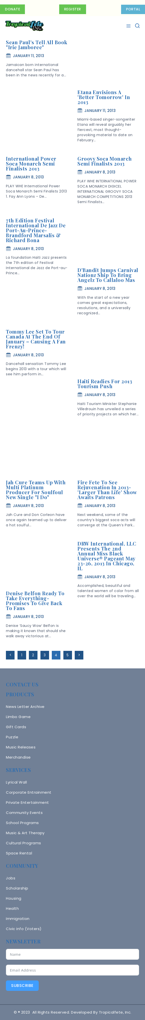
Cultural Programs (23, 843)
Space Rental (19, 853)
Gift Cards (16, 726)
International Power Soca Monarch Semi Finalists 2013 (31, 163)
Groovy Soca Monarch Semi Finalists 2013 (104, 161)
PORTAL (133, 9)
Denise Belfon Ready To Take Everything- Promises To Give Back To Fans (35, 600)
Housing (13, 898)
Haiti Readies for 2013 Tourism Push (104, 383)
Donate (12, 9)
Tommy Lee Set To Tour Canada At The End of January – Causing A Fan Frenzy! (36, 339)
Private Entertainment (27, 802)
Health (12, 908)
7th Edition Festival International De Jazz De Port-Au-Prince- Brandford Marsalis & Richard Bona (36, 230)
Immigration (18, 918)
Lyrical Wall (16, 782)
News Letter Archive (25, 706)
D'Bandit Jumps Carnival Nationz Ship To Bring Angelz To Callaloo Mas (107, 275)
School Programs (22, 822)
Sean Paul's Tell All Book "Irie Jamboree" (36, 44)
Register (72, 9)
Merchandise (18, 757)
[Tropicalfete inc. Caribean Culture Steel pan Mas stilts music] (24, 26)
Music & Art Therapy (25, 832)
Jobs (10, 878)
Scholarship (17, 888)
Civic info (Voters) (24, 928)
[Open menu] (129, 25)
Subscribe (22, 985)
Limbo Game (18, 716)
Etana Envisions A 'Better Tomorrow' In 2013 (103, 97)
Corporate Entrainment (29, 792)
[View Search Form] (137, 26)
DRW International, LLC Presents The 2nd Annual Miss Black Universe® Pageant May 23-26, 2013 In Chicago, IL (106, 556)
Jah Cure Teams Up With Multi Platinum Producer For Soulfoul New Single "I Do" (36, 489)
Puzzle (12, 737)
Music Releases (21, 747)
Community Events (24, 812)
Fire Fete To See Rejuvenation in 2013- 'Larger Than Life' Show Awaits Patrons (107, 489)
